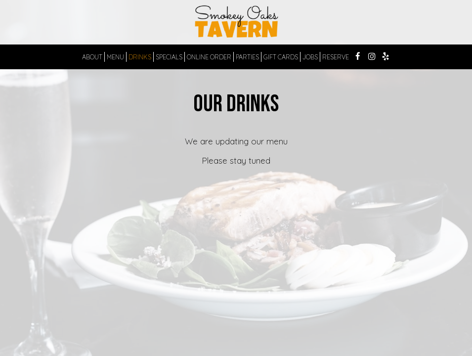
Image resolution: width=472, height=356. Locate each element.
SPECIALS (169, 57)
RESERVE (335, 57)
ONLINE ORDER (209, 57)
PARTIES (247, 57)
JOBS (310, 57)
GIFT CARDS (280, 57)
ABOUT (92, 57)
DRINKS (140, 57)
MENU (115, 57)
